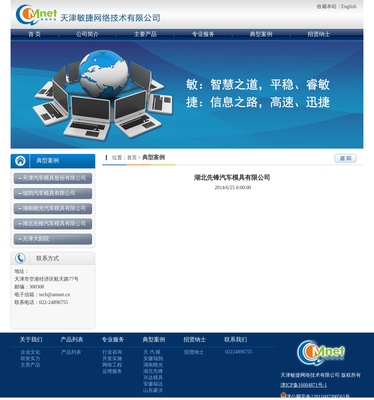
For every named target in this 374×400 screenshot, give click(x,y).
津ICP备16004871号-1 (303, 385)
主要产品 (145, 34)
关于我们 (31, 339)
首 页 (34, 34)
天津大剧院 (36, 238)
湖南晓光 (153, 365)
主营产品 (30, 365)
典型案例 (261, 34)
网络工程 (112, 365)
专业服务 (203, 34)
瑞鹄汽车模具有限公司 (49, 193)
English (348, 6)
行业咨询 (112, 352)
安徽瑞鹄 (153, 358)
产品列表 (72, 339)
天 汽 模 (152, 352)
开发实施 (112, 358)
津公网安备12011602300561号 (318, 396)
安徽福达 (153, 384)
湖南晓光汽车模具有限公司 (54, 208)
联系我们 (235, 339)
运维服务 (112, 371)
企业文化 (30, 352)
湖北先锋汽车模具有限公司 (54, 223)
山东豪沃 (153, 390)
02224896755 (238, 351)
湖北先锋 (153, 371)
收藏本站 (327, 6)
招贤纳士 (319, 34)
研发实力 (30, 358)
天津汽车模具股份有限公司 (54, 178)
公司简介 (87, 34)
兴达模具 (153, 377)
